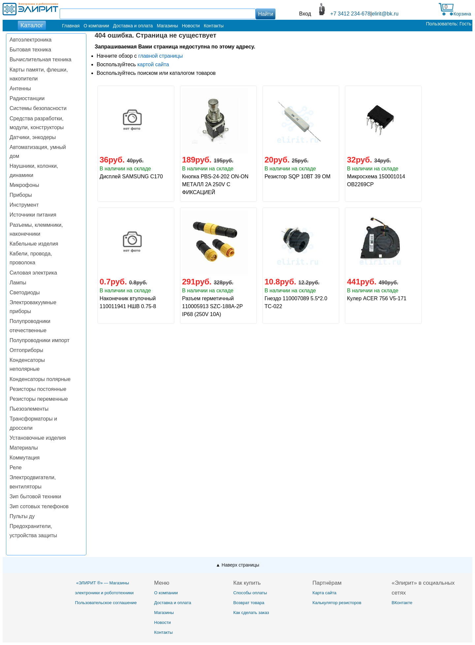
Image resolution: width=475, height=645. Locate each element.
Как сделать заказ (251, 612)
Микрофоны (24, 185)
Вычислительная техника (40, 59)
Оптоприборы (26, 350)
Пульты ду (22, 516)
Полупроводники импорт (40, 340)
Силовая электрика (33, 273)
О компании (96, 25)
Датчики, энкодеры (33, 137)
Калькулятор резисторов (336, 602)
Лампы (18, 282)
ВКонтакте (402, 602)
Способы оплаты (250, 592)
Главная (70, 25)
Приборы (21, 195)
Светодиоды (25, 292)
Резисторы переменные (39, 399)
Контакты (214, 25)
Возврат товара (248, 602)
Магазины (167, 25)
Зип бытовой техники (35, 496)
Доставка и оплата (133, 25)
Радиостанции (27, 98)
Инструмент (24, 205)
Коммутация (25, 457)
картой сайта (153, 64)
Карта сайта (324, 592)
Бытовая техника (30, 49)
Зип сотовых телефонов (39, 506)
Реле (16, 467)
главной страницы (160, 56)
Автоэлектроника (30, 40)
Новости (191, 25)
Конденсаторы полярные (40, 379)
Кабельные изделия (34, 244)
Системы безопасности (38, 108)
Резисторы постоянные (38, 389)
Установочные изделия (38, 438)
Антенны (20, 88)
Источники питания (33, 215)
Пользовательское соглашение (106, 602)
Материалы (24, 448)
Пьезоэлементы (29, 409)
